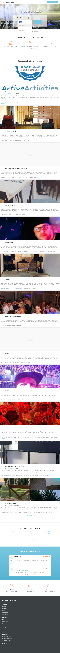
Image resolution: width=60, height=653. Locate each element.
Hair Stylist (4, 631)
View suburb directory (30, 540)
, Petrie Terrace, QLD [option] (24, 33)
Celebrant (4, 606)
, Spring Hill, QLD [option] (23, 28)
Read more (3, 98)
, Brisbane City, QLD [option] (24, 30)
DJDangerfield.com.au (25, 558)
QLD (32, 31)
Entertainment (5, 621)
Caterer (3, 619)
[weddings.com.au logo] (8, 2)
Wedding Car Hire (5, 608)
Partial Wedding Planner (7, 638)
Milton (12, 536)
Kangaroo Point (30, 533)
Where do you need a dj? (22, 18)
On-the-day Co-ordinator (7, 640)
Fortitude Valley (47, 533)
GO (37, 22)
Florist (3, 610)
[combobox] (25, 22)
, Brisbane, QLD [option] (23, 25)
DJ (2, 623)
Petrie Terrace (13, 533)
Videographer (5, 614)
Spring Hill (30, 531)
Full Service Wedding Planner (8, 636)
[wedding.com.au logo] (9, 601)
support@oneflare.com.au (11, 645)
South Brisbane (47, 531)
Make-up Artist (5, 629)
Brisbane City (13, 531)
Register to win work (52, 2)
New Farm (30, 536)
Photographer (5, 612)
